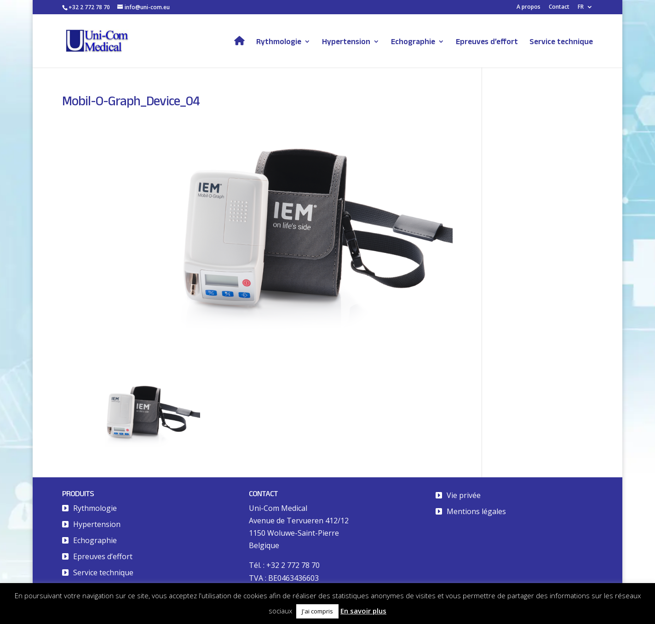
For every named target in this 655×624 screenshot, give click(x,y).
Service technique (561, 42)
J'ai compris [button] (317, 611)
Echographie (413, 42)
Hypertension (346, 42)
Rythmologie (278, 42)
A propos (528, 7)
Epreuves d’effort (487, 42)
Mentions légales (476, 511)
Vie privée (464, 495)
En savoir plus (363, 610)
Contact (559, 7)
